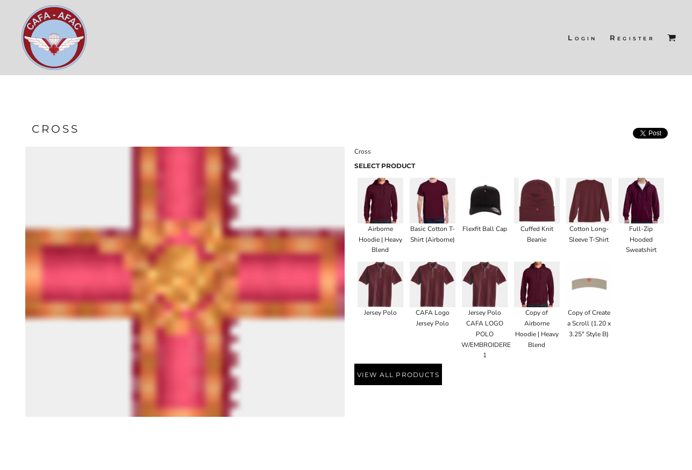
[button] (671, 37)
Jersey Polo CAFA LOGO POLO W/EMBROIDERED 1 (488, 333)
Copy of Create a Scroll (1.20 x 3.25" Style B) (589, 323)
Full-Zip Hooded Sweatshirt (641, 240)
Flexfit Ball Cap (484, 229)
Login (582, 37)
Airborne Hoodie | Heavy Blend (380, 240)
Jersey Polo (380, 312)
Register (632, 37)
